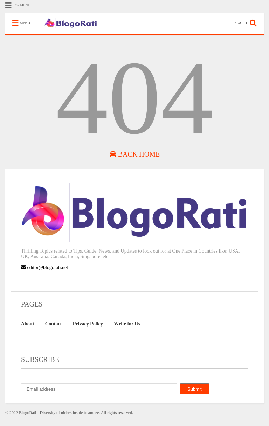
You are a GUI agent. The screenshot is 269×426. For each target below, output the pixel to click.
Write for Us (127, 324)
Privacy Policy (88, 324)
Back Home (134, 154)
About (27, 324)
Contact (53, 324)
